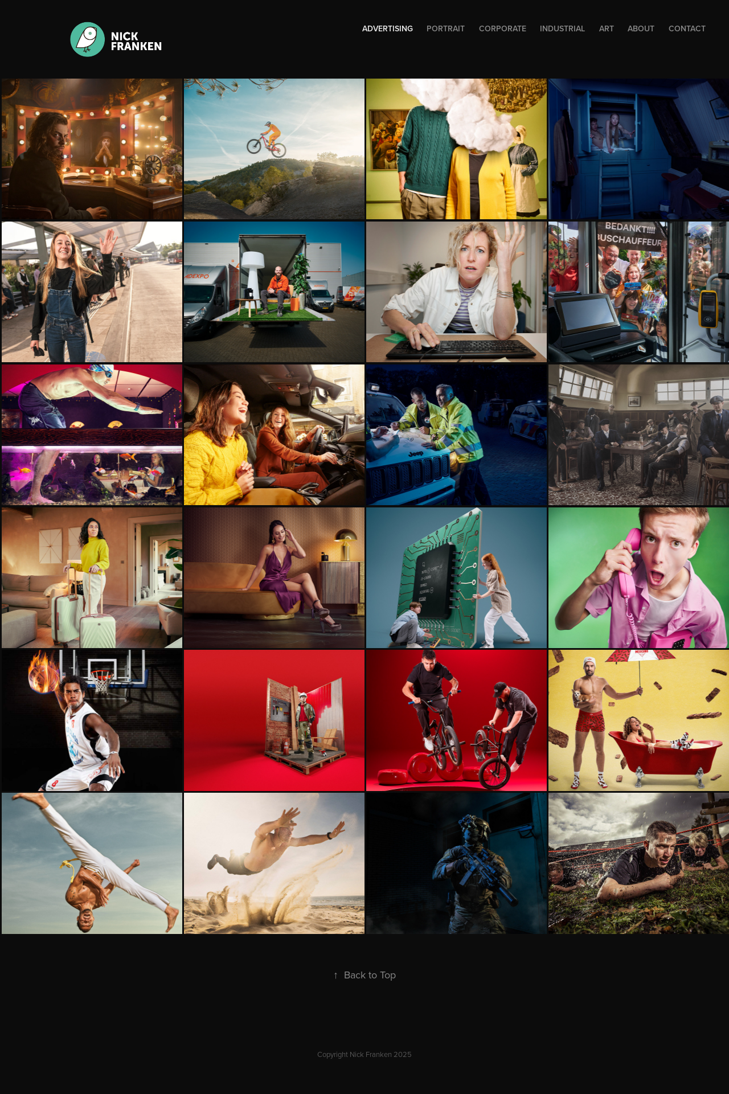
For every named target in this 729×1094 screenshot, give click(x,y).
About (641, 28)
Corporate (502, 28)
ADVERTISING (387, 28)
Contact (687, 28)
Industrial (562, 28)
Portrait (446, 28)
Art (606, 28)
